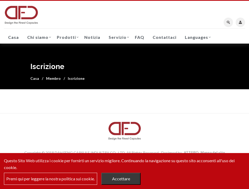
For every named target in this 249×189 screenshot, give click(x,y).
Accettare (121, 178)
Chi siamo (37, 37)
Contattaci (164, 37)
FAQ (139, 37)
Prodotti (66, 37)
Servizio (117, 37)
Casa (13, 37)
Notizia (92, 37)
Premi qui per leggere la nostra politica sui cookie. (50, 178)
